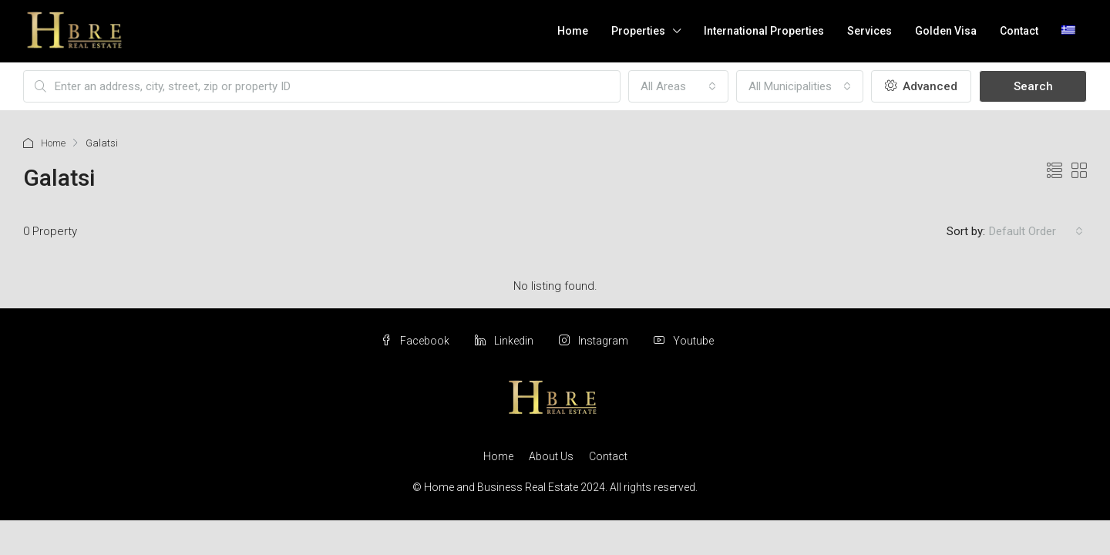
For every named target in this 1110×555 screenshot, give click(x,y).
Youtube (684, 341)
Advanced (921, 86)
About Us (551, 456)
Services (869, 31)
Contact (1019, 31)
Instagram (595, 341)
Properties (638, 31)
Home (572, 31)
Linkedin (505, 341)
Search (1033, 86)
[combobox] (678, 86)
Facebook (416, 341)
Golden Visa (946, 31)
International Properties (764, 31)
